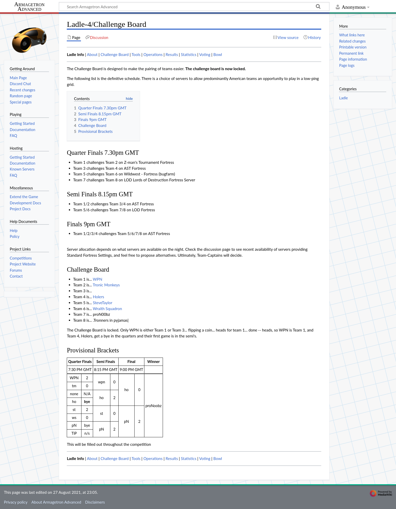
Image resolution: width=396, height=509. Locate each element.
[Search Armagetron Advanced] (194, 6)
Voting (204, 54)
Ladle (343, 98)
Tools (136, 54)
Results (172, 54)
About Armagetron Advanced (56, 502)
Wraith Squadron (107, 308)
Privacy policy (15, 502)
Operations (152, 54)
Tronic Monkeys (106, 284)
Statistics (188, 54)
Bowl (217, 54)
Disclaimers (95, 502)
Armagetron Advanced (29, 7)
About (92, 54)
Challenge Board (115, 54)
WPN (97, 279)
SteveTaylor (102, 302)
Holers (98, 296)
